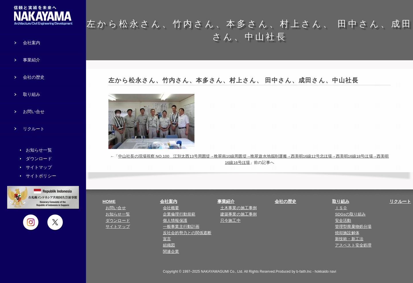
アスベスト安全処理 (353, 245)
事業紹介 (226, 201)
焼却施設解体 (347, 233)
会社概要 (171, 208)
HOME (109, 201)
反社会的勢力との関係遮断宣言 (187, 236)
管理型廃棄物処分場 (353, 226)
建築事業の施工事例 (238, 214)
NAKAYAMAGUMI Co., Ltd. (222, 272)
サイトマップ (118, 226)
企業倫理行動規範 (179, 214)
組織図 (169, 245)
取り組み (340, 201)
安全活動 (343, 220)
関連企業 (171, 251)
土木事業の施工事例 (238, 208)
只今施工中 (230, 220)
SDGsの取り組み (350, 214)
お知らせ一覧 (118, 214)
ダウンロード (118, 220)
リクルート (400, 201)
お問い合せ (116, 208)
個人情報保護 (175, 220)
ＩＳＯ (341, 208)
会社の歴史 (286, 201)
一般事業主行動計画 (181, 226)
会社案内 (168, 201)
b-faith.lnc (303, 272)
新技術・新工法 (349, 239)
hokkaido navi (325, 272)
